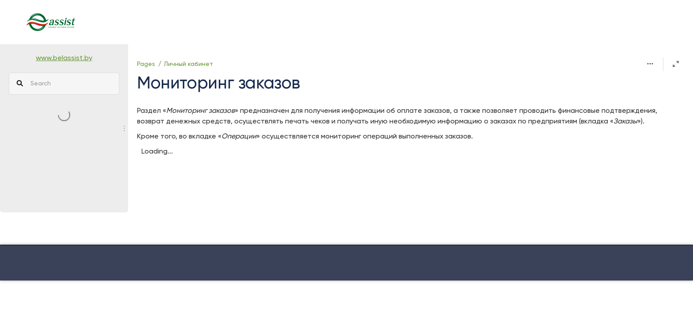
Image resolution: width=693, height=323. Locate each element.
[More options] (650, 64)
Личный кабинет (188, 64)
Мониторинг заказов (218, 83)
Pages (146, 64)
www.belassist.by (64, 58)
